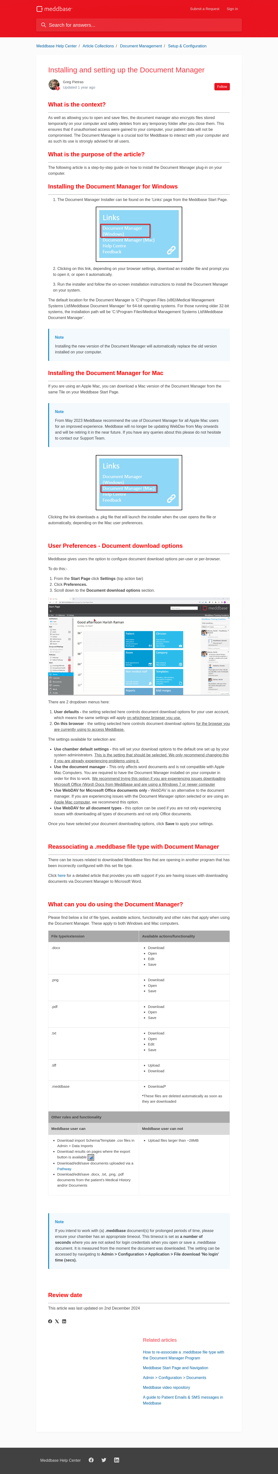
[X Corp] (57, 1322)
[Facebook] (50, 1322)
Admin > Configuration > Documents (174, 1378)
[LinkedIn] (64, 1322)
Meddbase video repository (166, 1387)
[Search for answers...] (139, 25)
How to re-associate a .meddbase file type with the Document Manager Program (183, 1355)
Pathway (64, 1169)
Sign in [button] (232, 9)
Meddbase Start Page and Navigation (175, 1368)
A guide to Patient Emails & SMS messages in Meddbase (183, 1400)
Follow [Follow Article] (222, 87)
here (62, 875)
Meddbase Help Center (56, 46)
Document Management (141, 46)
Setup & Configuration (187, 46)
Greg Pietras (73, 82)
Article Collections (98, 46)
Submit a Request (204, 9)
